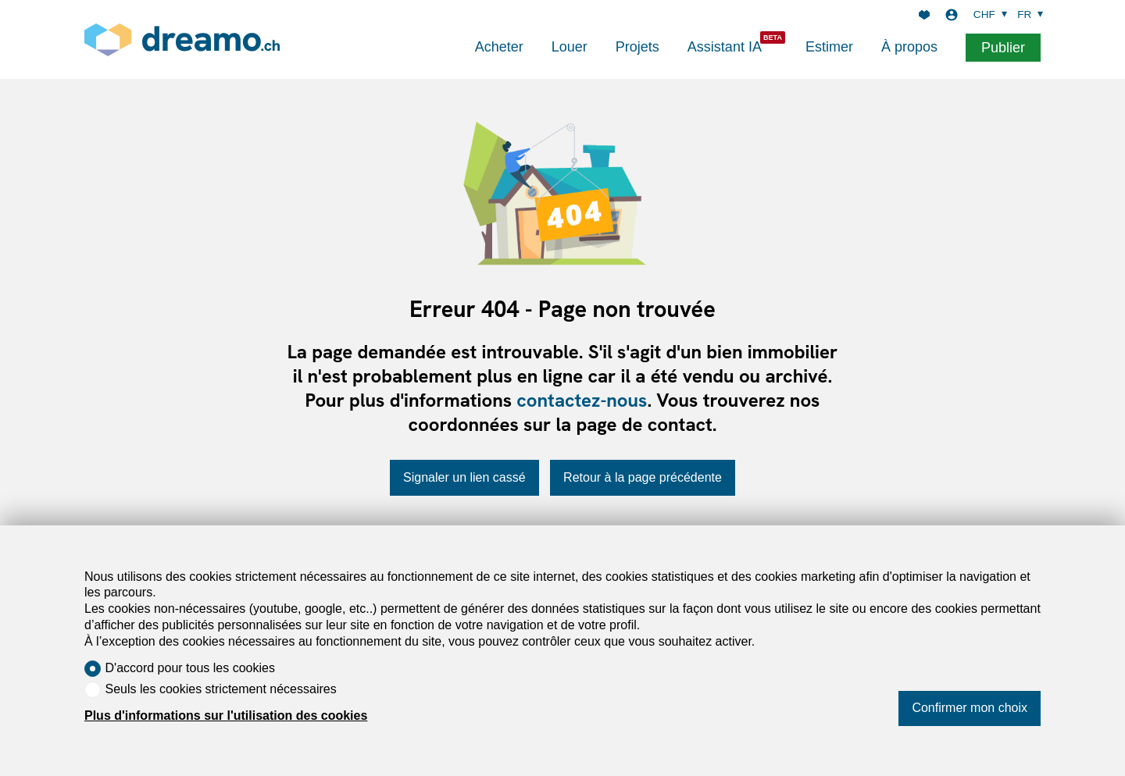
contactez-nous (581, 400)
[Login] (952, 15)
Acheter (499, 47)
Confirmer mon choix (969, 707)
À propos (909, 47)
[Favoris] (924, 15)
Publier (1003, 47)
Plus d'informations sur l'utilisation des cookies (225, 715)
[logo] (182, 39)
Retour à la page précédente (642, 477)
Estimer (829, 47)
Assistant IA (725, 47)
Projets (637, 47)
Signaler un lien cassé (464, 477)
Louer (570, 47)
